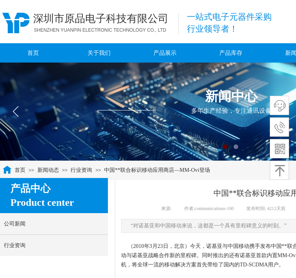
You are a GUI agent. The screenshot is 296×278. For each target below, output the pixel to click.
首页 (20, 170)
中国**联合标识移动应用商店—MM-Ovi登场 (157, 170)
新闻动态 (48, 170)
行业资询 (81, 170)
